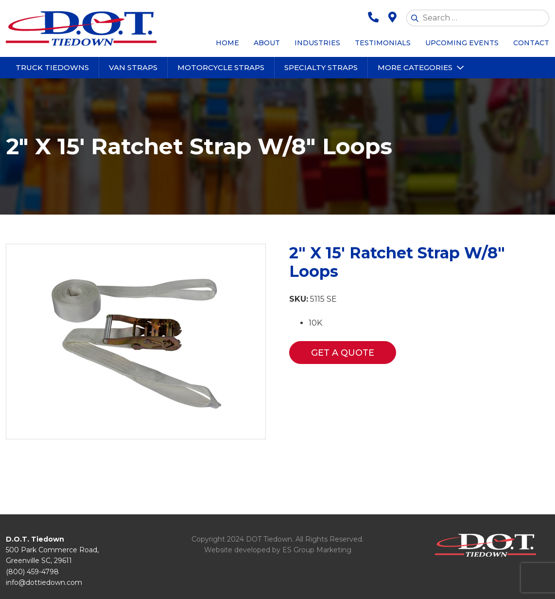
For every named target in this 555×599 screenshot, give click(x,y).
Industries (317, 42)
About (267, 42)
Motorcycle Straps (220, 67)
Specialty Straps (321, 67)
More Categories (415, 67)
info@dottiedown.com (44, 582)
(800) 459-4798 (32, 571)
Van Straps (133, 67)
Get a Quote (342, 352)
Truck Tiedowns (52, 67)
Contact (531, 42)
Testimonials (383, 42)
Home (227, 42)
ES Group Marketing (316, 549)
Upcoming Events (462, 42)
